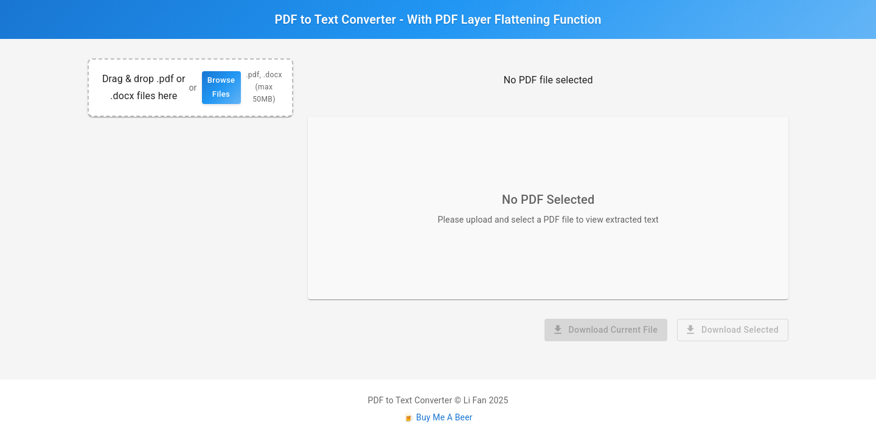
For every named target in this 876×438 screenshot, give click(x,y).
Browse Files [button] (221, 87)
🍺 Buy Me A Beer (437, 417)
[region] (190, 87)
